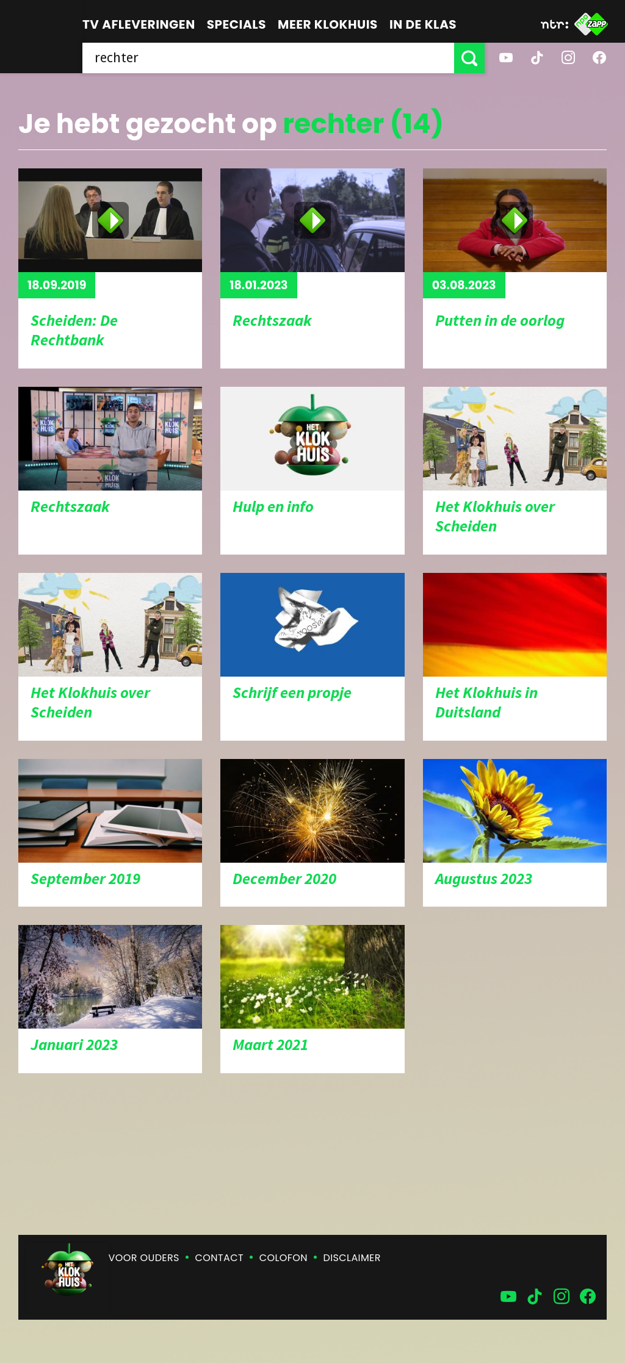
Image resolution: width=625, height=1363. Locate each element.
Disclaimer (352, 1258)
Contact (219, 1258)
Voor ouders (144, 1258)
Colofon (283, 1258)
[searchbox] (268, 58)
